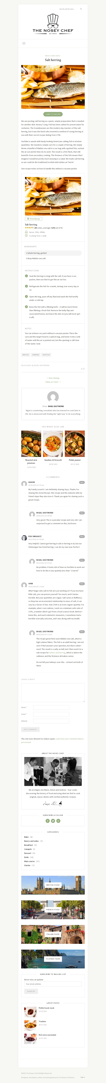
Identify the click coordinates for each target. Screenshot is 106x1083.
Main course (29, 861)
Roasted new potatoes (31, 462)
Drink (26, 857)
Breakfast (28, 845)
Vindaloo (42, 1021)
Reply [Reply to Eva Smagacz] (82, 536)
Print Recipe (33, 219)
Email (24, 714)
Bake (26, 837)
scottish (46, 355)
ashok (31, 482)
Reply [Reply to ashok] (82, 482)
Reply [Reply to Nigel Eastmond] (82, 513)
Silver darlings (53, 378)
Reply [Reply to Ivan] (82, 584)
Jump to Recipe (53, 114)
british (26, 355)
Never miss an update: (33, 979)
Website (24, 721)
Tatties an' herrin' (53, 382)
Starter (27, 865)
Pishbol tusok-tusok (46, 1008)
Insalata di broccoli (53, 460)
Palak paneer (75, 460)
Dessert (27, 853)
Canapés (28, 849)
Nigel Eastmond (42, 365)
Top (83, 1077)
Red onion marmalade (47, 1035)
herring (35, 355)
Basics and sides (52, 56)
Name (24, 707)
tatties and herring (57, 652)
